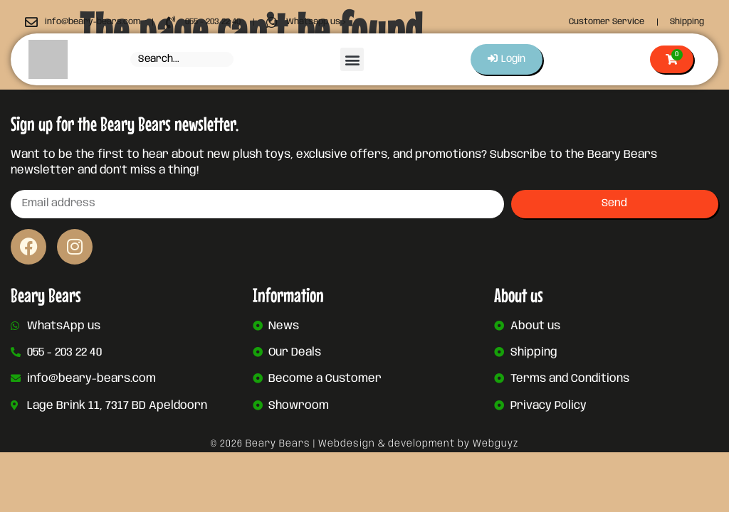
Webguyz (495, 444)
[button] (351, 59)
